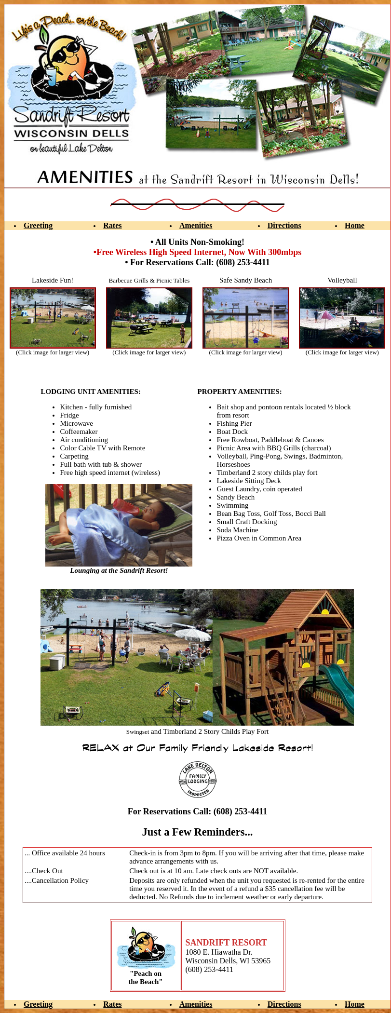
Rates (112, 225)
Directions (284, 225)
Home (354, 225)
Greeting (38, 225)
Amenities (195, 225)
